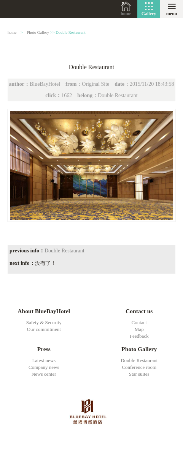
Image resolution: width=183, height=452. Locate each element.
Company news (44, 367)
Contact (139, 322)
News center (44, 374)
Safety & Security (44, 322)
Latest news (44, 360)
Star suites (139, 374)
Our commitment (44, 329)
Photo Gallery (38, 32)
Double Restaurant (70, 32)
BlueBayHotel (25, 9)
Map (139, 329)
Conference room (139, 367)
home (126, 13)
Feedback (139, 336)
